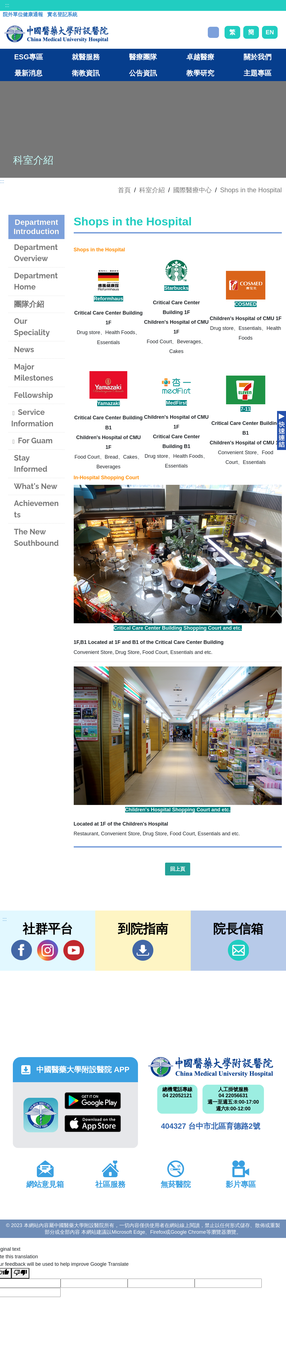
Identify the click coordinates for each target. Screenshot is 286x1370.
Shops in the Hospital (251, 190)
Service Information (32, 418)
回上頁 (177, 869)
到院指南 (142, 950)
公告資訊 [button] (143, 73)
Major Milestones (33, 372)
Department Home (36, 281)
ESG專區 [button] (28, 57)
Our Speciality (32, 327)
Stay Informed (30, 464)
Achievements (36, 509)
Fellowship (33, 395)
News (24, 349)
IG (47, 950)
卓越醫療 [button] (200, 57)
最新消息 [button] (28, 73)
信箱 (238, 950)
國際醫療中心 (192, 190)
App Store (93, 1123)
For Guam (32, 441)
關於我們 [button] (257, 57)
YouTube (73, 950)
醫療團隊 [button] (143, 57)
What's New (35, 486)
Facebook (21, 950)
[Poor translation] (20, 1273)
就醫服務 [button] (86, 57)
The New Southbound (36, 537)
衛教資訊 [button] (86, 73)
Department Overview (36, 253)
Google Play (93, 1100)
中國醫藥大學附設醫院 (210, 1067)
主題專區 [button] (257, 73)
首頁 (124, 190)
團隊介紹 (29, 304)
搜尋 (213, 32)
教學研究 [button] (200, 73)
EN (270, 32)
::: (7, 5)
